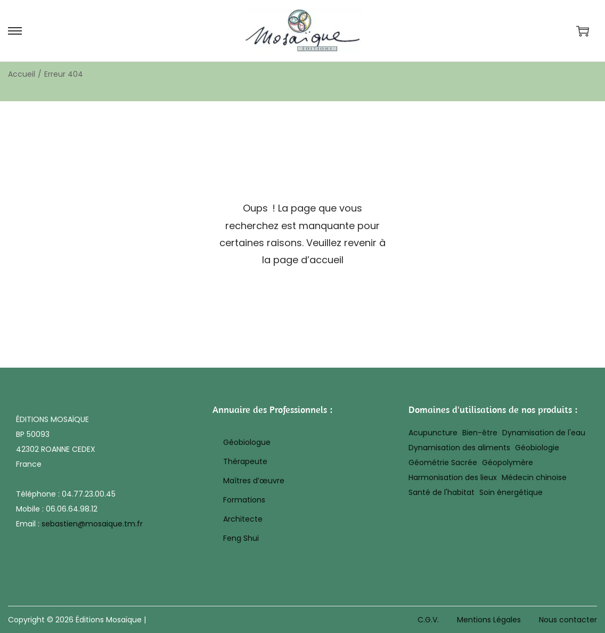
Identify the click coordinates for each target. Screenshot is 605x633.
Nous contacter (568, 619)
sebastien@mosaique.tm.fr (92, 523)
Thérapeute (245, 461)
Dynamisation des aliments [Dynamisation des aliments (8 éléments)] (459, 447)
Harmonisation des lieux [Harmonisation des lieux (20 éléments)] (452, 477)
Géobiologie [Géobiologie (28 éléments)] (537, 447)
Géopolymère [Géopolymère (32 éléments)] (507, 462)
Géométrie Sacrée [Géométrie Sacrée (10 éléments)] (442, 462)
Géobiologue (247, 442)
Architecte (243, 519)
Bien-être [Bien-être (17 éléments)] (479, 432)
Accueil (21, 74)
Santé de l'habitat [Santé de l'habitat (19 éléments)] (441, 492)
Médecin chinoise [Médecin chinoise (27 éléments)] (534, 477)
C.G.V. (428, 619)
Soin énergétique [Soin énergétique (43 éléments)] (511, 492)
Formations (244, 499)
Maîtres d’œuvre (253, 480)
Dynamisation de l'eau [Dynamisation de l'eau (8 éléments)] (543, 432)
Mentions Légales (489, 619)
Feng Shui (241, 538)
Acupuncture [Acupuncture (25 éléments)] (432, 432)
